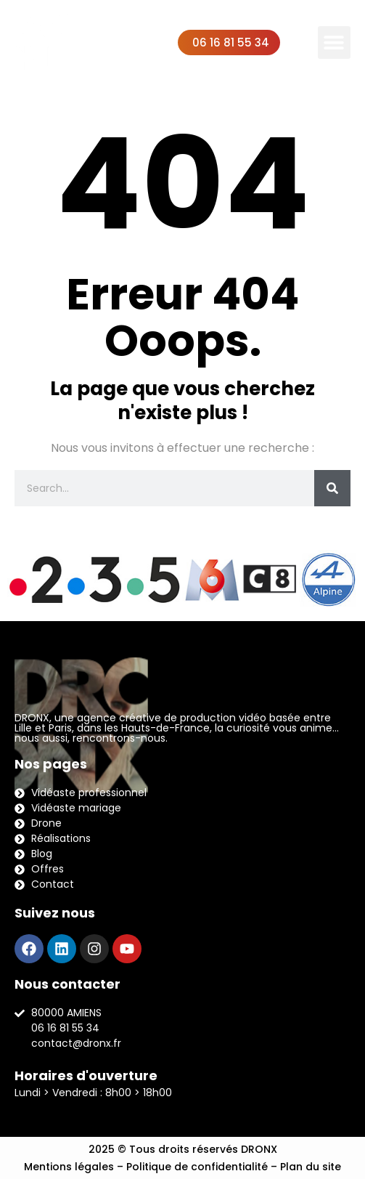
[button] (334, 42)
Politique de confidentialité (197, 1166)
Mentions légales (69, 1166)
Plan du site (310, 1166)
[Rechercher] (332, 488)
